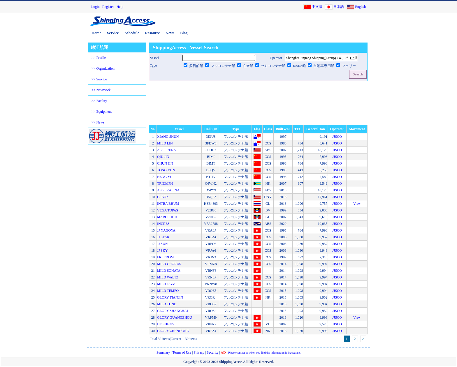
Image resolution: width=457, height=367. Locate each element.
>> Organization (103, 68)
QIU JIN (163, 157)
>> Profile (99, 58)
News (170, 33)
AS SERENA (166, 150)
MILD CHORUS (169, 264)
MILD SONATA (168, 271)
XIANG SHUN (168, 137)
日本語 (338, 7)
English (360, 7)
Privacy (199, 352)
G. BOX (163, 197)
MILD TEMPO (168, 291)
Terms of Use (182, 352)
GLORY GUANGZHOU (174, 317)
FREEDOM (165, 257)
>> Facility (99, 101)
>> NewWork (101, 90)
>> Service (99, 79)
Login (95, 7)
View (357, 204)
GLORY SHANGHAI (172, 311)
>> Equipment (102, 112)
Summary (163, 352)
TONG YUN (166, 170)
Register (108, 7)
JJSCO (337, 137)
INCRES (163, 224)
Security (213, 352)
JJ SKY (162, 250)
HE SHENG (165, 324)
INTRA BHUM (168, 204)
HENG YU (165, 177)
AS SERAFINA (168, 190)
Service (113, 33)
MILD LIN (165, 143)
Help (120, 7)
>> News (98, 122)
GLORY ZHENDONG (173, 331)
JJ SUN (162, 244)
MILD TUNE (166, 304)
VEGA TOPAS (167, 210)
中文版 (317, 7)
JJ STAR (163, 237)
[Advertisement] (301, 24)
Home (96, 33)
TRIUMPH (165, 183)
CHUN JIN (165, 163)
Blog (183, 33)
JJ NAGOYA (166, 230)
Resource (152, 33)
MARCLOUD (167, 217)
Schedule (132, 33)
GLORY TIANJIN (170, 297)
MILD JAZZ (166, 284)
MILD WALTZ (167, 277)
